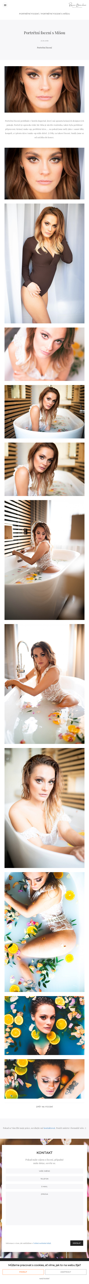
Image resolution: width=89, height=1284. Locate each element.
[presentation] (63, 1233)
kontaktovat (49, 1128)
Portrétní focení (29, 14)
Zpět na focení (44, 1107)
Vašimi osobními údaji (42, 1243)
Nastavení (44, 1279)
